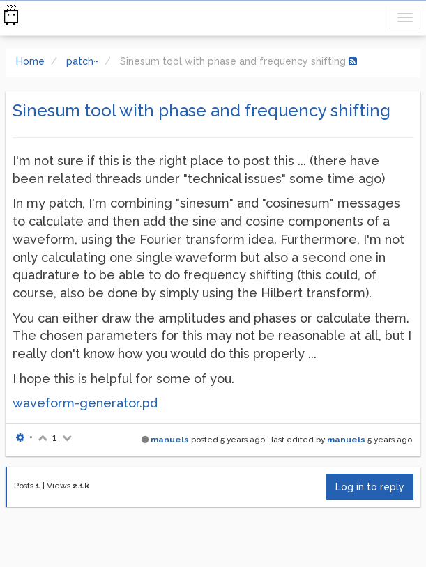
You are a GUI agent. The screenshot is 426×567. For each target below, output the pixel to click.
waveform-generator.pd (85, 403)
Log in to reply (369, 486)
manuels (170, 439)
